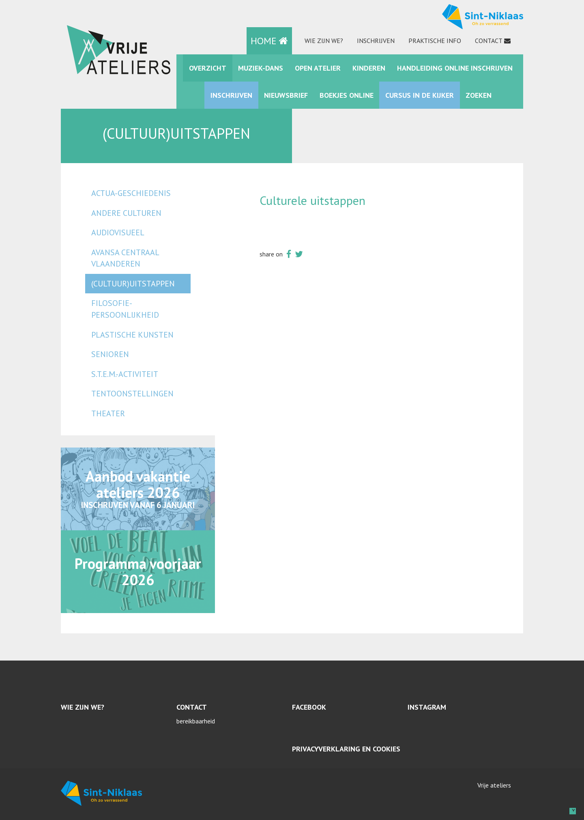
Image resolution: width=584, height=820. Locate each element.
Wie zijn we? (324, 41)
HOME (269, 40)
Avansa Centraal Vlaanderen (125, 258)
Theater (108, 413)
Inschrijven (376, 41)
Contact (488, 41)
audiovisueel (117, 232)
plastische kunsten (132, 334)
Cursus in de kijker (419, 95)
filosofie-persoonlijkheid (125, 309)
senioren (110, 354)
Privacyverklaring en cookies (346, 748)
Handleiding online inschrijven (455, 68)
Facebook (309, 707)
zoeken (479, 95)
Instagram (427, 707)
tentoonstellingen (132, 393)
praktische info (434, 41)
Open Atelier (318, 68)
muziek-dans (260, 68)
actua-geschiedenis (131, 193)
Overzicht (207, 68)
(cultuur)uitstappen (133, 283)
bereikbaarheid (195, 721)
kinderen (368, 68)
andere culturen (126, 213)
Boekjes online (347, 95)
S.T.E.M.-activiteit (124, 374)
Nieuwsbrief (286, 95)
